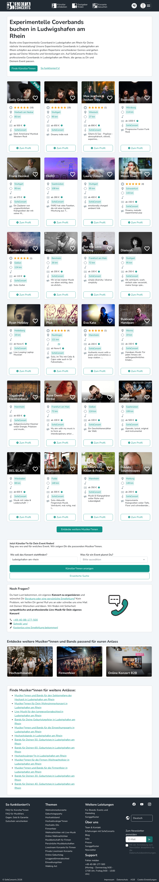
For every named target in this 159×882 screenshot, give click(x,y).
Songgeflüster (92, 816)
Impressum (109, 879)
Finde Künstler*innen (24, 68)
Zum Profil (25, 148)
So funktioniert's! (50, 68)
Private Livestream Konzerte (58, 851)
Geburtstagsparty (53, 813)
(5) (59, 344)
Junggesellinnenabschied (57, 858)
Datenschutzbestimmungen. (142, 852)
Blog (87, 835)
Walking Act (51, 866)
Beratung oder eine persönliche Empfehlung (49, 598)
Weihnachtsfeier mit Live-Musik (60, 832)
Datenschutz (122, 879)
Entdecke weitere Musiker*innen (79, 529)
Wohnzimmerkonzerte (55, 810)
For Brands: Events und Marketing (96, 812)
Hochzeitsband (52, 817)
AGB (132, 879)
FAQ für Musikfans (15, 813)
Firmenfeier (50, 828)
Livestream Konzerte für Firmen (60, 847)
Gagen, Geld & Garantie (17, 817)
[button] (145, 5)
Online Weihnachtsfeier (56, 836)
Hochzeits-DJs (52, 825)
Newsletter (90, 849)
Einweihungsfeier (53, 862)
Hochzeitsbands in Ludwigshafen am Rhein (38, 735)
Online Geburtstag (54, 854)
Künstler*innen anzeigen (79, 568)
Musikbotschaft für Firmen (58, 839)
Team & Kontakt (93, 827)
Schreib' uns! (20, 623)
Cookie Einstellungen (147, 879)
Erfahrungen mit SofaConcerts (99, 831)
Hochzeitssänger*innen (56, 821)
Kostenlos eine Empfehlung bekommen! (35, 627)
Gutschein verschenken (17, 821)
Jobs (87, 838)
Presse (88, 842)
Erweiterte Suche (79, 576)
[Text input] (136, 839)
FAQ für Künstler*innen (17, 810)
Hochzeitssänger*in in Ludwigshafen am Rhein (41, 756)
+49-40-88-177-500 (25, 620)
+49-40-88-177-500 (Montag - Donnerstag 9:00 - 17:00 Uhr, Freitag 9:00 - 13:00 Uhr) (100, 869)
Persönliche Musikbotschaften (59, 843)
